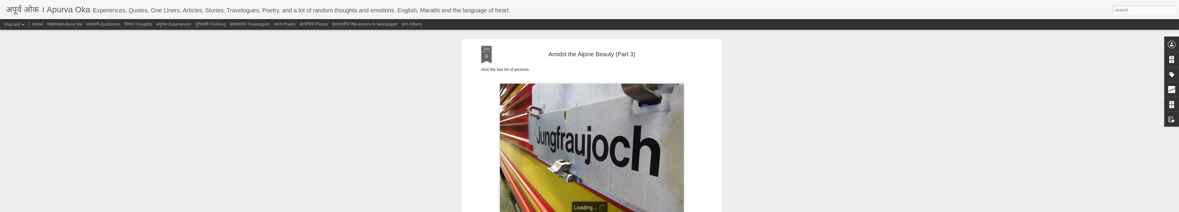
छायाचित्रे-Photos (314, 24)
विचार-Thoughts (138, 24)
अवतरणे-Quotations (103, 24)
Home (37, 24)
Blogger (607, 209)
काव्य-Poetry (285, 24)
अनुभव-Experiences (173, 24)
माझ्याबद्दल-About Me (65, 24)
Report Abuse (625, 209)
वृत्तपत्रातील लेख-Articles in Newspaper (365, 24)
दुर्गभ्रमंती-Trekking (210, 24)
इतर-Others (412, 24)
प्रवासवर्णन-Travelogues (250, 24)
